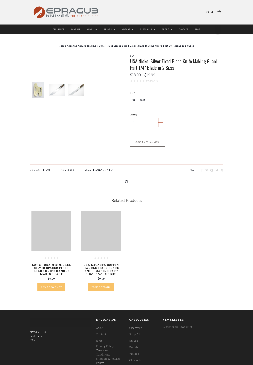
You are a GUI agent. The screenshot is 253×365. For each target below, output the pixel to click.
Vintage (127, 29)
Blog (197, 29)
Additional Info (99, 169)
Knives (92, 29)
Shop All (75, 29)
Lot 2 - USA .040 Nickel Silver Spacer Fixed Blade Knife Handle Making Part (51, 269)
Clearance (58, 29)
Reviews (68, 169)
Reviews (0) (152, 81)
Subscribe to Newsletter (177, 326)
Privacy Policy (105, 346)
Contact (183, 29)
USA (132, 56)
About (167, 29)
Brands (109, 29)
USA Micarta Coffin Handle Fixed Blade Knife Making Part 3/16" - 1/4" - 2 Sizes (101, 269)
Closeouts (147, 29)
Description (40, 169)
